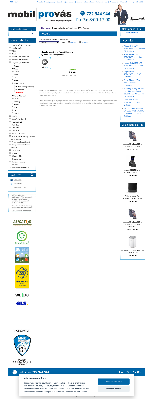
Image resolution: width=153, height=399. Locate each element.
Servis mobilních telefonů (118, 2)
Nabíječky (20, 90)
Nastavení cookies (113, 389)
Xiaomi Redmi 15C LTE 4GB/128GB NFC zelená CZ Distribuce (133, 65)
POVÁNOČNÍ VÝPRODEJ (21, 45)
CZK (11, 2)
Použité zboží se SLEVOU (21, 168)
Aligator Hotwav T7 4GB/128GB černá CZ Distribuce (132, 74)
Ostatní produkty (17, 159)
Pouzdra (19, 93)
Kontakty (140, 2)
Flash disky (16, 125)
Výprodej (15, 165)
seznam (83, 42)
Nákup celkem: (132, 32)
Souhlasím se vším (114, 381)
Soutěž (59, 2)
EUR (16, 2)
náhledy (72, 42)
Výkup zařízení (69, 2)
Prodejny (132, 2)
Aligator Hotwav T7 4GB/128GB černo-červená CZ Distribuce (134, 48)
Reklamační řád (101, 2)
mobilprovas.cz (44, 28)
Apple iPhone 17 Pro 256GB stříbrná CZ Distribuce (132, 82)
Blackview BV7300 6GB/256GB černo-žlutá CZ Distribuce (133, 57)
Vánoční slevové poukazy (46, 2)
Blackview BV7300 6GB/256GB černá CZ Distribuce (132, 102)
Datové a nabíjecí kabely (25, 87)
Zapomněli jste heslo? (21, 187)
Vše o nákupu (89, 2)
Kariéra (79, 2)
